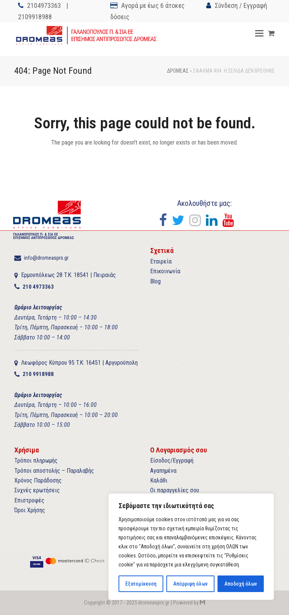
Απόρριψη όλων (190, 584)
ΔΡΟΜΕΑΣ (178, 71)
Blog (155, 281)
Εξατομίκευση (141, 584)
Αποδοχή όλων (240, 584)
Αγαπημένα (163, 470)
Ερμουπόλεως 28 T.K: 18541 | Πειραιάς (68, 275)
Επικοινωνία (165, 271)
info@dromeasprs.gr (46, 257)
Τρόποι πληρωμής (36, 460)
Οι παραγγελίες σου (174, 490)
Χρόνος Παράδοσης (38, 480)
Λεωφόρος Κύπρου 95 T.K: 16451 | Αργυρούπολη (79, 362)
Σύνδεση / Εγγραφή (241, 5)
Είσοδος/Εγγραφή (171, 460)
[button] (259, 33)
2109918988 (35, 17)
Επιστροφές (29, 500)
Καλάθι (158, 480)
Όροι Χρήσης (29, 510)
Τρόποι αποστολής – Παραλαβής (54, 470)
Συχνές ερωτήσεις (37, 490)
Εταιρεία (161, 261)
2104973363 (44, 5)
